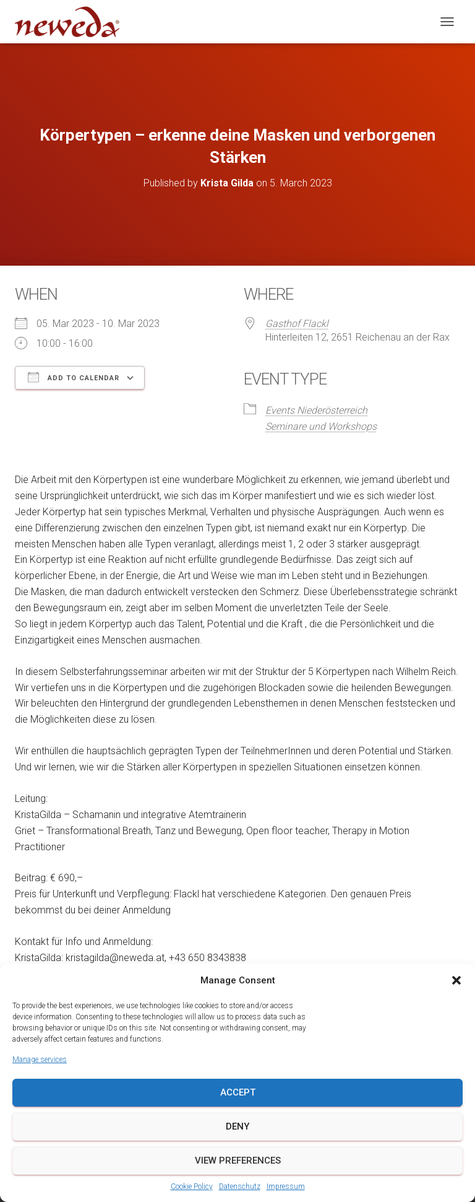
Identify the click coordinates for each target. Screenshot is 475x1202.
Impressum (286, 1186)
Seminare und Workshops (321, 426)
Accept (237, 1092)
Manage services (39, 1059)
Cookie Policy (192, 1186)
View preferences (238, 1160)
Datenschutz (239, 1186)
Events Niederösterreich (316, 410)
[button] (456, 980)
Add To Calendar (73, 377)
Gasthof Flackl (296, 323)
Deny (237, 1126)
